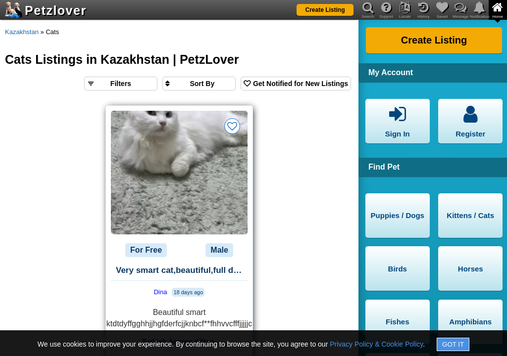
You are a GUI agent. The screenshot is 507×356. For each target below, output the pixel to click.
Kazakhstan (22, 32)
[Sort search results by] (199, 83)
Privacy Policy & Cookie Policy (376, 344)
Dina (160, 292)
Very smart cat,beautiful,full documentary (182, 270)
